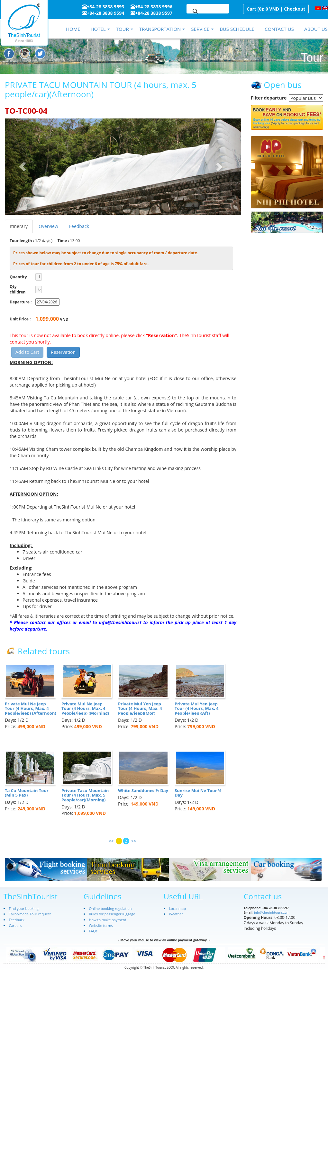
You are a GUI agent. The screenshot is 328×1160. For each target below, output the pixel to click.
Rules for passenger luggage (112, 913)
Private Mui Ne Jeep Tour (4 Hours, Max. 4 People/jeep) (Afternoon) (30, 708)
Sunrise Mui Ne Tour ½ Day (198, 793)
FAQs (93, 931)
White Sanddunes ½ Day (143, 790)
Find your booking (24, 908)
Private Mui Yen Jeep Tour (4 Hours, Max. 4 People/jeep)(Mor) (140, 708)
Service (200, 29)
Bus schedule (237, 29)
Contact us (279, 29)
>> (133, 841)
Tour (122, 29)
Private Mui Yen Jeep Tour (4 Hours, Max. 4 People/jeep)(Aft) (197, 708)
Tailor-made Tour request (30, 913)
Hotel (97, 29)
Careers (15, 925)
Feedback (79, 226)
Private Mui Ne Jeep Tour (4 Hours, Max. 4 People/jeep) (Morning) (85, 708)
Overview (48, 226)
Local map (177, 908)
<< (111, 841)
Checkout (294, 9)
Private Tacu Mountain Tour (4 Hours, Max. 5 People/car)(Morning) (85, 795)
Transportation (160, 29)
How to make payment (107, 919)
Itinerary (19, 226)
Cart (251, 9)
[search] (200, 11)
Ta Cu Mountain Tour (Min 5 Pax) (27, 793)
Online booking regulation (110, 908)
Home (73, 29)
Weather (176, 913)
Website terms (101, 925)
